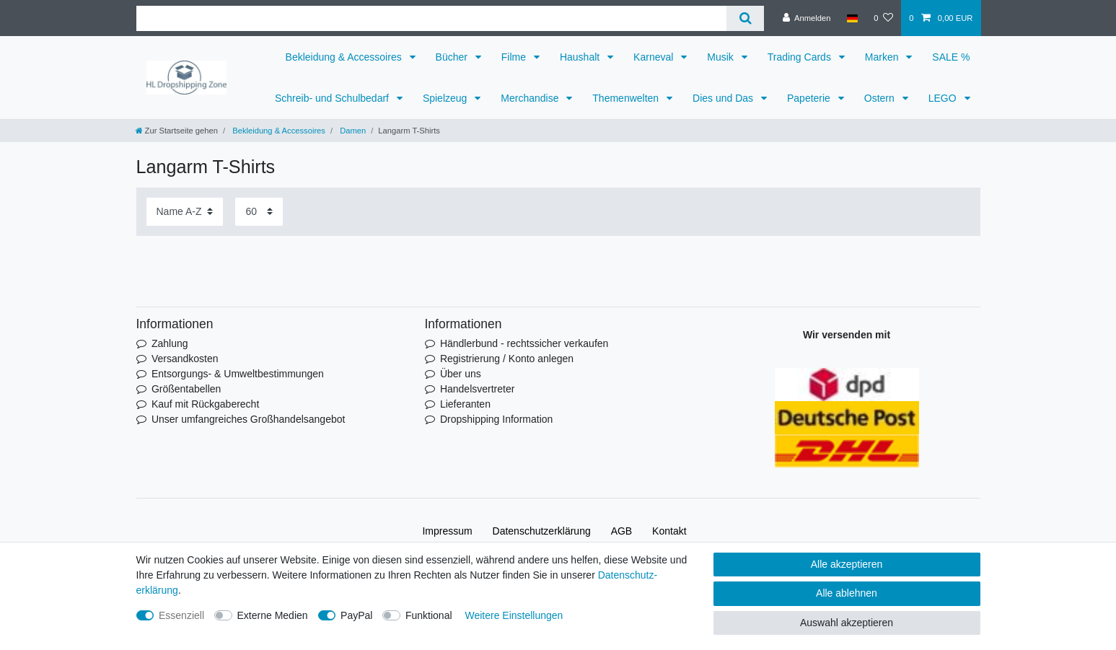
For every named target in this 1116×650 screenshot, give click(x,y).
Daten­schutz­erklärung (542, 531)
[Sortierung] (184, 212)
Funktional (428, 615)
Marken (883, 57)
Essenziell (181, 615)
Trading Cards (801, 57)
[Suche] (744, 18)
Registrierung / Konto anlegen (507, 358)
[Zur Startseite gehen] (177, 130)
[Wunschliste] (883, 18)
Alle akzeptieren (847, 564)
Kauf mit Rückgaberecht (205, 404)
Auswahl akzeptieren (846, 622)
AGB (622, 531)
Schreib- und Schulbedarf (333, 98)
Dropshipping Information (496, 419)
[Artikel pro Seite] (259, 212)
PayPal (356, 615)
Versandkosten (185, 358)
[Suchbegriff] (431, 18)
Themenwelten (627, 98)
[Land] (852, 18)
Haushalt (581, 57)
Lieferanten (465, 404)
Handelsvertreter (477, 389)
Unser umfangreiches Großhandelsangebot (248, 419)
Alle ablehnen (846, 593)
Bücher (453, 57)
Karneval (654, 57)
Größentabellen (186, 389)
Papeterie (810, 98)
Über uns (460, 373)
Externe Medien (272, 615)
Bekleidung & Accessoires (345, 57)
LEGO (943, 98)
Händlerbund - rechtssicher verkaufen (524, 343)
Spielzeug (446, 98)
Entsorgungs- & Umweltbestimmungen (237, 373)
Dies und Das (724, 98)
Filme (515, 57)
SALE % (951, 57)
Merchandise (531, 98)
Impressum (447, 531)
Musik (721, 57)
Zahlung (169, 343)
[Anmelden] (807, 18)
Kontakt (669, 531)
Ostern (880, 98)
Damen (352, 130)
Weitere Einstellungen (514, 615)
